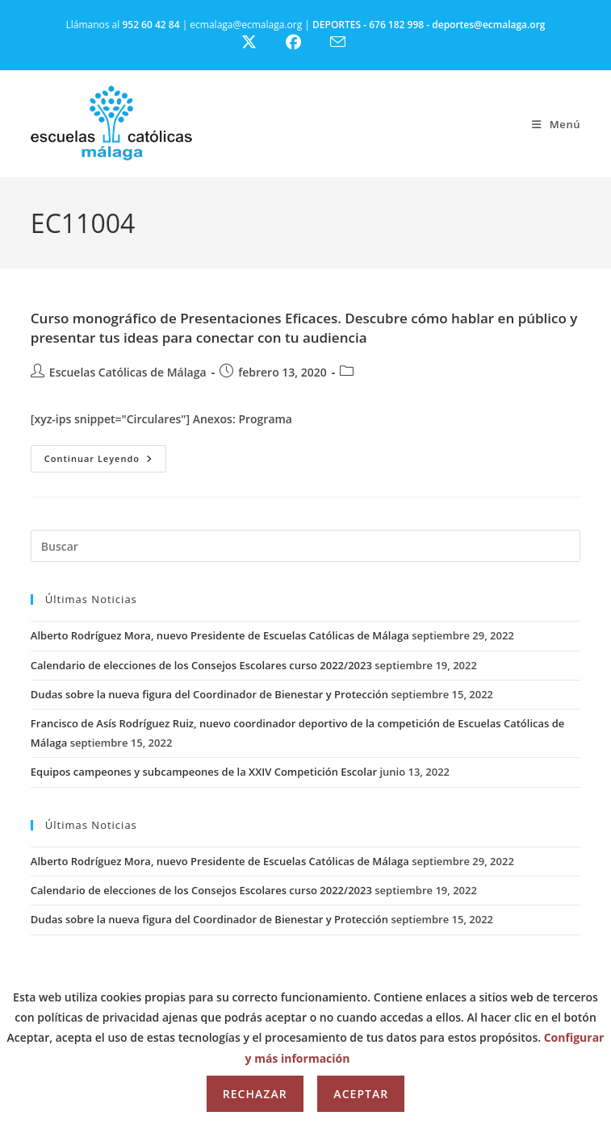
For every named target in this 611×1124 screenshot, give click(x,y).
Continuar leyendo (105, 461)
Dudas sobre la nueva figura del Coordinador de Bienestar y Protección (209, 694)
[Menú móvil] (556, 124)
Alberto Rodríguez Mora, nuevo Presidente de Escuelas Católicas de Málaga (220, 635)
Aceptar (360, 1093)
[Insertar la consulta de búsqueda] (305, 546)
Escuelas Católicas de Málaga (128, 372)
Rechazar (255, 1093)
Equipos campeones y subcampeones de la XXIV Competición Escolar (204, 771)
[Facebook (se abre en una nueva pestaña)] (303, 42)
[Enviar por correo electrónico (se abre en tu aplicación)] (347, 42)
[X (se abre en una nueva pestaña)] (261, 42)
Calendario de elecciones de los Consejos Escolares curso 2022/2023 (201, 665)
